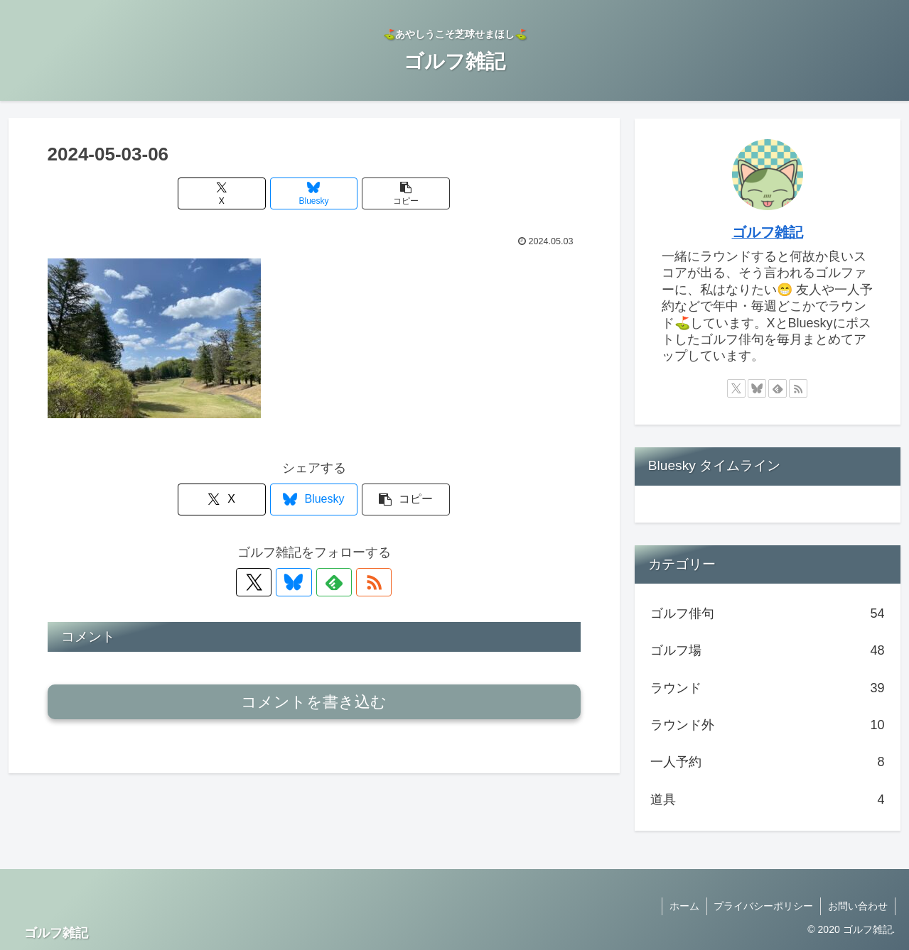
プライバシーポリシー (763, 906)
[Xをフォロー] (265, 582)
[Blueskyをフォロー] (298, 582)
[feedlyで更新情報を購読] (330, 582)
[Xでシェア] (224, 193)
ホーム (684, 906)
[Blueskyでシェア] (314, 193)
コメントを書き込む (314, 702)
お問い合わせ (858, 906)
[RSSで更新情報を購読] (363, 582)
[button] (403, 193)
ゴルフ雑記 (767, 232)
